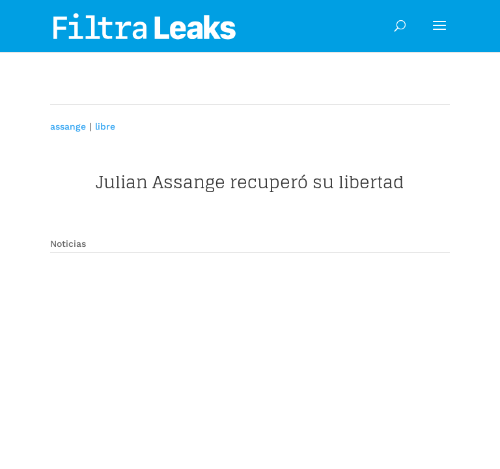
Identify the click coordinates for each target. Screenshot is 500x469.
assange (68, 126)
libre (105, 126)
